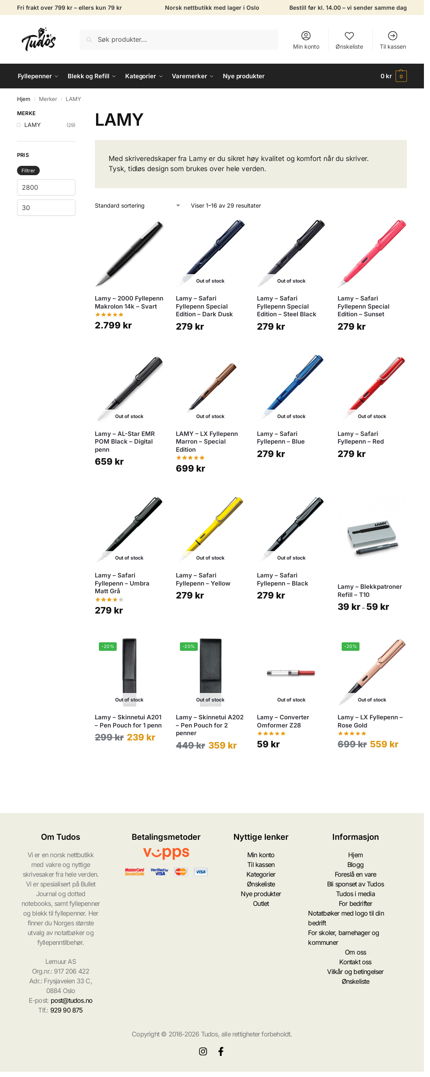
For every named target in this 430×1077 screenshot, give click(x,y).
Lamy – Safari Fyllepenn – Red (361, 438)
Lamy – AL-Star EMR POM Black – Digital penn (125, 441)
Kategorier (260, 874)
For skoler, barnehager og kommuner (343, 937)
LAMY (32, 124)
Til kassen (393, 40)
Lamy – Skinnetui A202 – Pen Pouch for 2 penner (210, 725)
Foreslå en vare (356, 874)
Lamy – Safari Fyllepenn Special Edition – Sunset (363, 306)
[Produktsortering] (138, 205)
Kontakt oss (355, 962)
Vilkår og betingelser (355, 972)
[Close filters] (77, 114)
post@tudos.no (72, 1000)
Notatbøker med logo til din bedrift (345, 918)
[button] (394, 76)
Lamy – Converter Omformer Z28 (283, 721)
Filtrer (28, 170)
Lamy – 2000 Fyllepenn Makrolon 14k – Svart (129, 302)
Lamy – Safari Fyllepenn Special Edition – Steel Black (287, 306)
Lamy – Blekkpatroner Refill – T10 (370, 591)
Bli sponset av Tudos (355, 884)
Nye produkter (261, 894)
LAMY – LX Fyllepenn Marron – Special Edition (207, 441)
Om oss (355, 952)
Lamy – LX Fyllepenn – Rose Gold (370, 721)
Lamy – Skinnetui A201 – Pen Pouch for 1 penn (128, 721)
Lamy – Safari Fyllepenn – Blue (281, 438)
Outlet (261, 903)
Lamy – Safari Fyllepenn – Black (282, 579)
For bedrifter (355, 903)
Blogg (355, 864)
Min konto (306, 40)
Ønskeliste (349, 40)
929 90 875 (66, 1010)
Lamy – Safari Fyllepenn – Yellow (203, 579)
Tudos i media (355, 894)
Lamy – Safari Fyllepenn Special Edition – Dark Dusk (204, 306)
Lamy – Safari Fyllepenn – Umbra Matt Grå (122, 583)
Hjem (23, 99)
